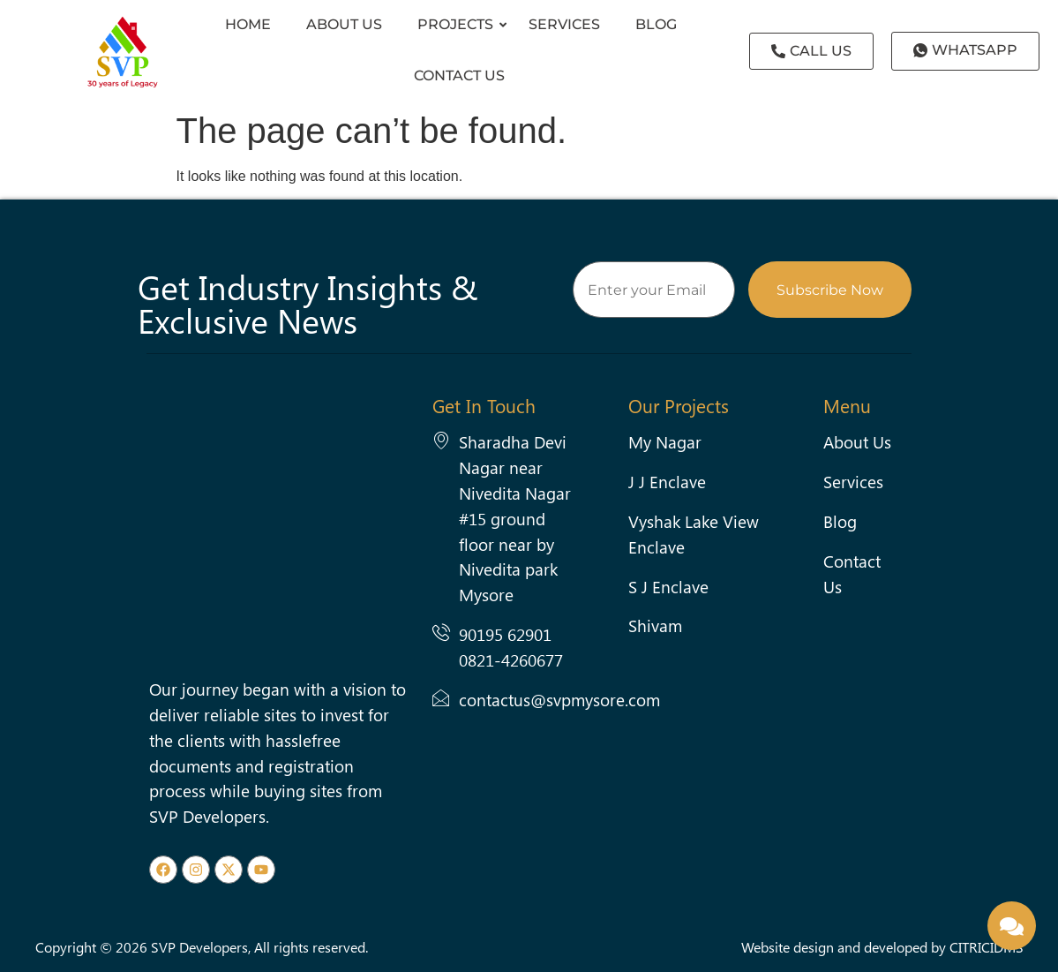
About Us (344, 24)
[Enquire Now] (1011, 925)
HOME (248, 24)
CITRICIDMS (986, 947)
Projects (459, 24)
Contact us (459, 75)
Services (564, 24)
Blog (656, 24)
